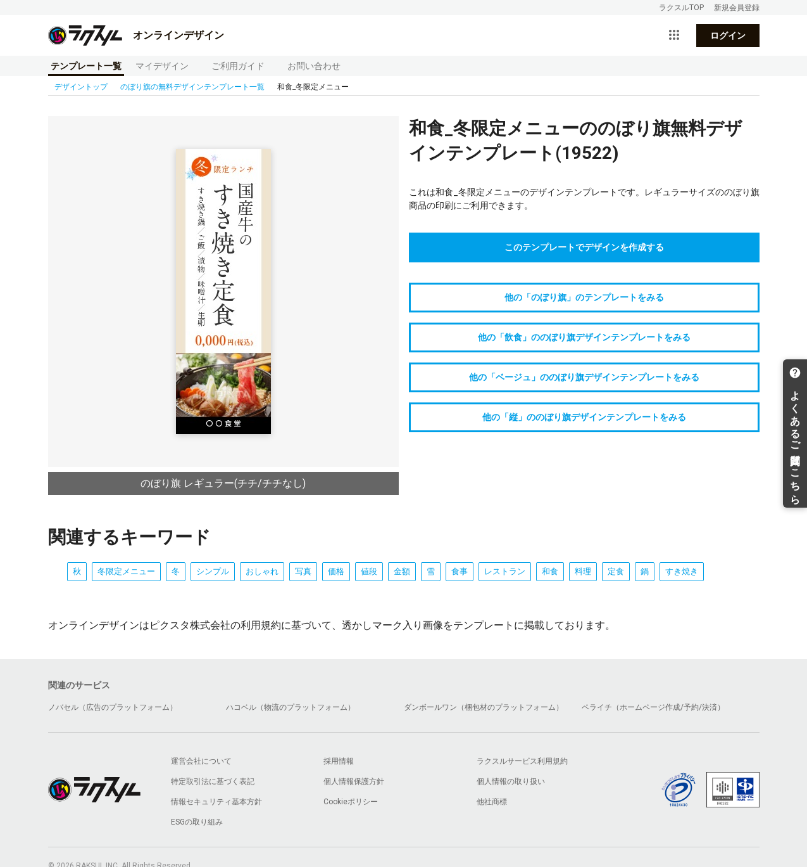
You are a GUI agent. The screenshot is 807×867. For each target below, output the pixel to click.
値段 (369, 571)
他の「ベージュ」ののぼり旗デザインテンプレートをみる (584, 377)
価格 (336, 571)
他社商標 (492, 801)
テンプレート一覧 (86, 66)
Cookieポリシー (350, 801)
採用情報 (338, 761)
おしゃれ (262, 571)
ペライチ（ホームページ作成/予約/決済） (653, 707)
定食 (616, 571)
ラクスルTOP (681, 7)
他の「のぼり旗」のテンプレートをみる (584, 297)
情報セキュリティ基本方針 (216, 801)
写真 (303, 571)
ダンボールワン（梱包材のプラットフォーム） (483, 707)
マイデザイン (162, 66)
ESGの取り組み (197, 822)
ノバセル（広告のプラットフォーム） (112, 707)
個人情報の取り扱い (511, 781)
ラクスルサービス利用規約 (522, 761)
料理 (583, 571)
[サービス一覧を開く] (674, 35)
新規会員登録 (737, 7)
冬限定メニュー (126, 571)
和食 (550, 571)
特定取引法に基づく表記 (212, 781)
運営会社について (201, 761)
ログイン (728, 35)
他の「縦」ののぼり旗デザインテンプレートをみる (584, 417)
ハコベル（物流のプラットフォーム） (290, 707)
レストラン (504, 571)
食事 (459, 571)
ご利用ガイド (238, 66)
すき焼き (681, 571)
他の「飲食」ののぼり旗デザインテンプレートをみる (584, 337)
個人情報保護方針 (353, 781)
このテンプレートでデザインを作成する (584, 247)
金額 (402, 571)
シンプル (212, 571)
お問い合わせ (314, 66)
